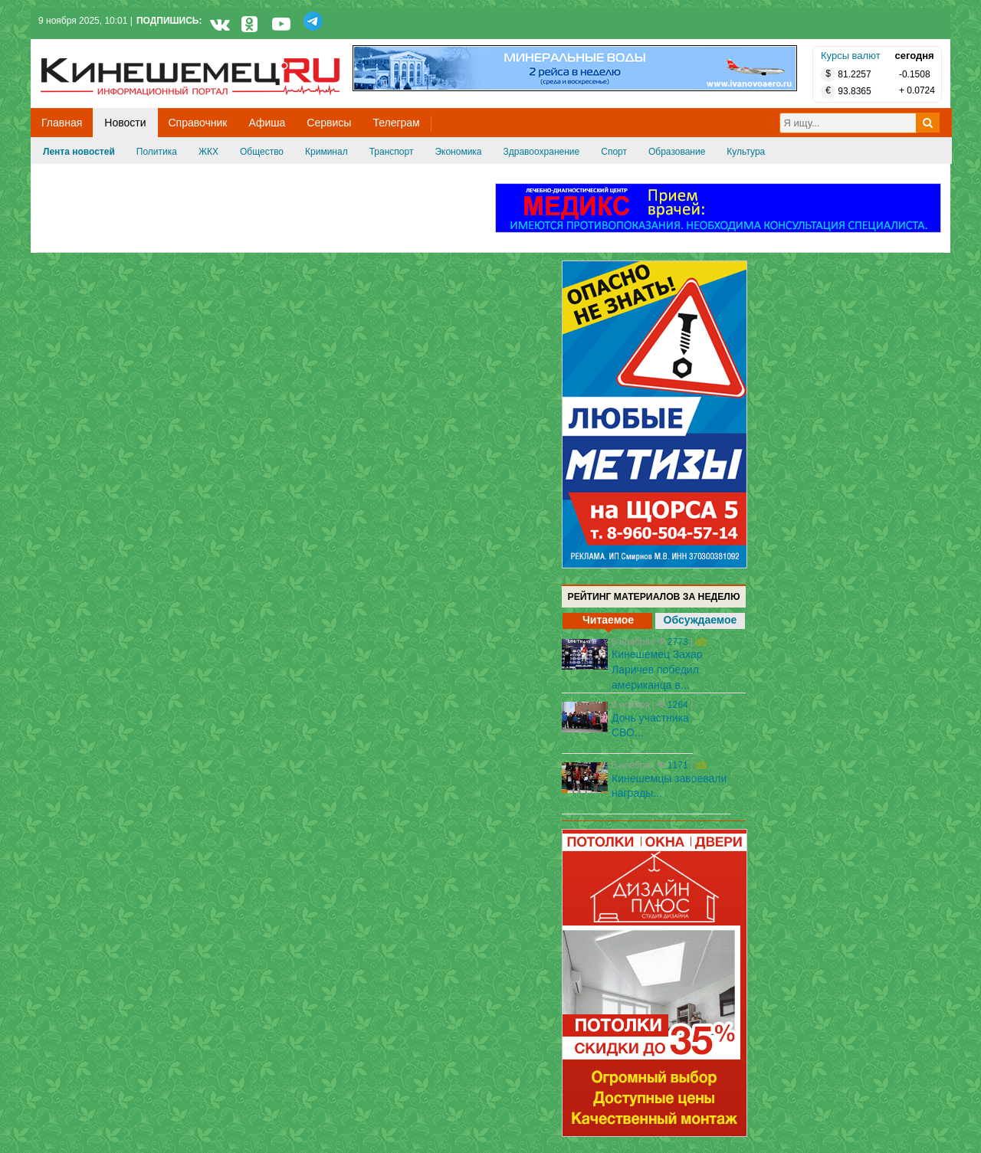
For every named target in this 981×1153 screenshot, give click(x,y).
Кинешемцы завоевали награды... (669, 786)
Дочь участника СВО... (650, 725)
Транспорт (391, 151)
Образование (676, 151)
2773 (678, 642)
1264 (678, 704)
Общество (262, 151)
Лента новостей (79, 151)
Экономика (458, 151)
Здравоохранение (542, 151)
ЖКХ (208, 151)
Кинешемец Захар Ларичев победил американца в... (657, 669)
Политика (156, 151)
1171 (678, 765)
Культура (746, 151)
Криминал (326, 151)
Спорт (614, 151)
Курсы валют (851, 55)
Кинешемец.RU (97, 47)
